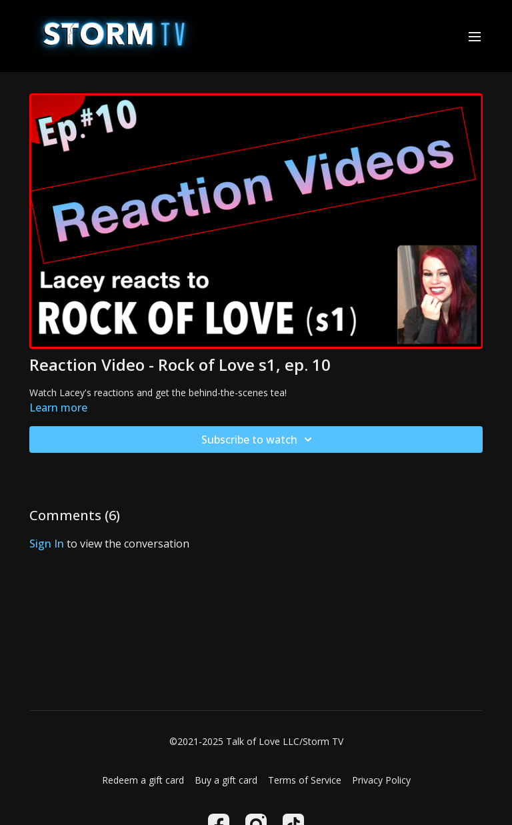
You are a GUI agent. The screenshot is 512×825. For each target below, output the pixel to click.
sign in (46, 543)
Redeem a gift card (143, 780)
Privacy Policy (381, 780)
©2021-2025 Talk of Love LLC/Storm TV (256, 741)
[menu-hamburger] (475, 36)
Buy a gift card (226, 780)
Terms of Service (304, 780)
